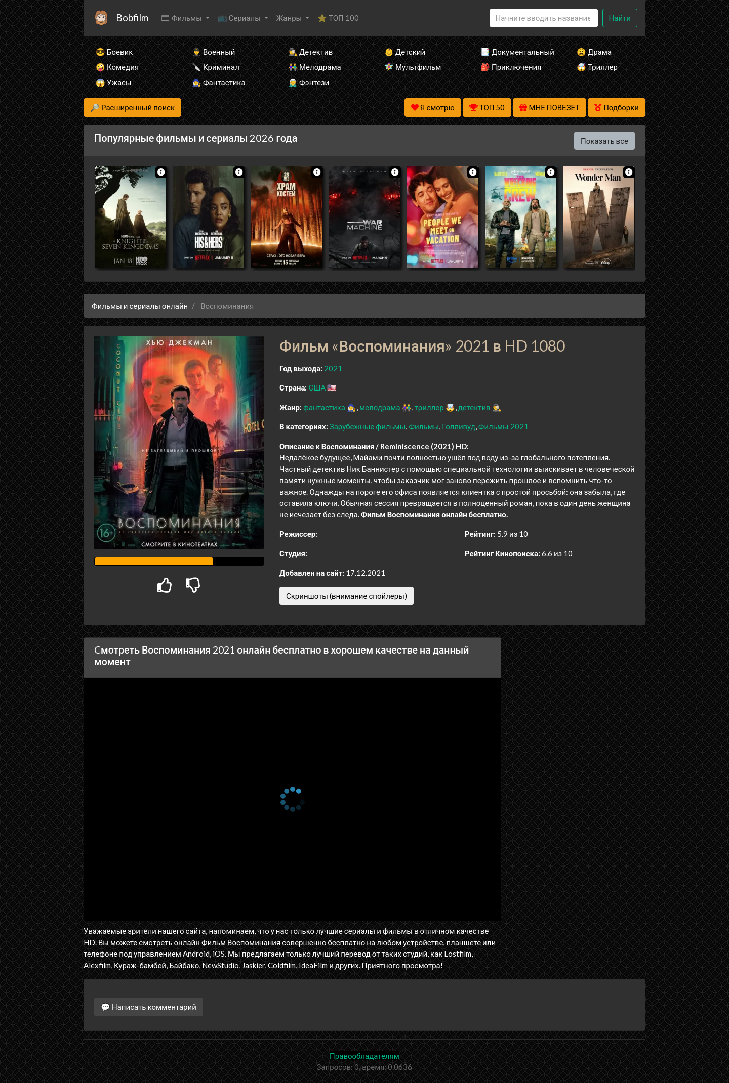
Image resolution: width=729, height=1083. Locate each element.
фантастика (324, 407)
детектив (474, 407)
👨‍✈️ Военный (213, 51)
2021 (333, 368)
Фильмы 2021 (503, 426)
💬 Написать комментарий (148, 1006)
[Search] (543, 18)
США (317, 387)
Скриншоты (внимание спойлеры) (346, 595)
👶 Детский (404, 51)
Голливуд (458, 426)
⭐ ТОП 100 (338, 17)
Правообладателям (364, 1055)
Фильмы (424, 426)
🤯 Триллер (597, 66)
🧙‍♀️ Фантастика (219, 82)
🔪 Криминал (215, 66)
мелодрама (379, 407)
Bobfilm (132, 17)
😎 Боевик (114, 51)
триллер (429, 407)
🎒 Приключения (510, 66)
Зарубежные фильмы (368, 426)
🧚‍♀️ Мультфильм (412, 66)
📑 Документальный (514, 51)
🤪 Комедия (117, 66)
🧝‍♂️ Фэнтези (308, 82)
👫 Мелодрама (314, 66)
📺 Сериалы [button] (240, 17)
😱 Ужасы (114, 82)
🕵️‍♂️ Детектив (310, 51)
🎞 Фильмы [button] (182, 17)
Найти (620, 17)
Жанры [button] (290, 17)
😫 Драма (594, 51)
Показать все (604, 140)
